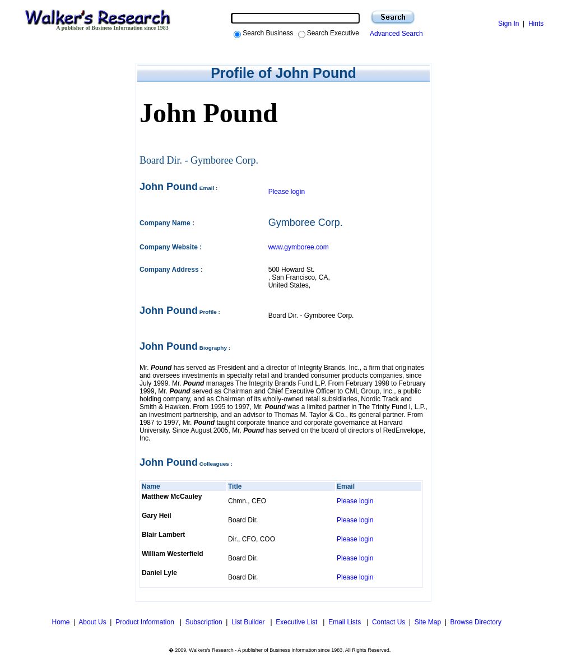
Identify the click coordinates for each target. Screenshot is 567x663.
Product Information (145, 622)
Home (59, 622)
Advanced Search (394, 34)
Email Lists (345, 622)
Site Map (428, 622)
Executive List (297, 622)
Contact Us (388, 622)
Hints (535, 23)
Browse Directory (475, 622)
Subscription (203, 622)
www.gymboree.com (298, 247)
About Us (92, 622)
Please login (286, 192)
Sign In (508, 23)
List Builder (249, 622)
